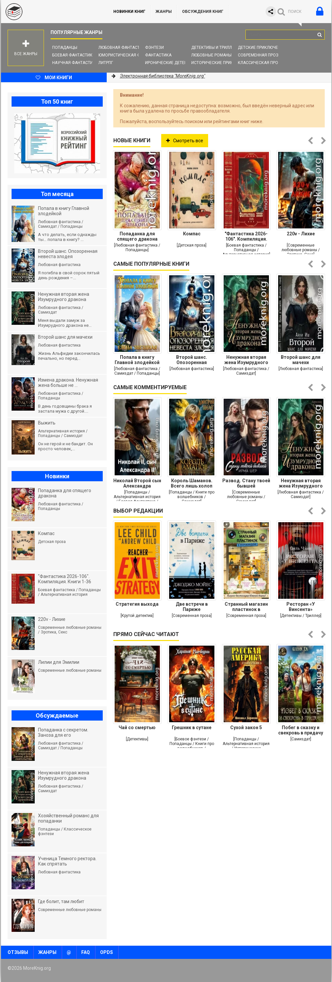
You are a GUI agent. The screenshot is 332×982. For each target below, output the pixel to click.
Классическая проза (260, 62)
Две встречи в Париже (192, 606)
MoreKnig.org (50, 11)
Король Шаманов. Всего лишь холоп (191, 483)
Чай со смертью (137, 727)
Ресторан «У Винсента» (300, 606)
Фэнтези (154, 47)
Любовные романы (211, 55)
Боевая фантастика (73, 55)
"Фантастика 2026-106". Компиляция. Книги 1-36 (246, 236)
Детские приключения (262, 47)
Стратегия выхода (137, 604)
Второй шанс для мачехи (300, 360)
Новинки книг (129, 11)
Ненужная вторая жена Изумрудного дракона (246, 360)
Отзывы (18, 952)
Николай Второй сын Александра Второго (137, 483)
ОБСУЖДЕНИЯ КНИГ (202, 11)
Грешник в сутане (191, 727)
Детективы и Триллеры (215, 47)
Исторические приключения (221, 62)
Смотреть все (184, 140)
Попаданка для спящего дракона (137, 236)
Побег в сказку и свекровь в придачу (300, 730)
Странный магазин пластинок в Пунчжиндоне (246, 606)
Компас (192, 233)
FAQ (85, 952)
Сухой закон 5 (246, 727)
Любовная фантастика (123, 47)
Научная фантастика (75, 62)
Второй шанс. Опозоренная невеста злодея (191, 360)
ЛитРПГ (105, 62)
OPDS (106, 952)
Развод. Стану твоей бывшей (246, 483)
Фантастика (158, 55)
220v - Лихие (301, 233)
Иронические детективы (171, 62)
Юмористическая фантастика (131, 55)
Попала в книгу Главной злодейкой (137, 360)
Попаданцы (64, 47)
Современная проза (259, 55)
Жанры (164, 11)
